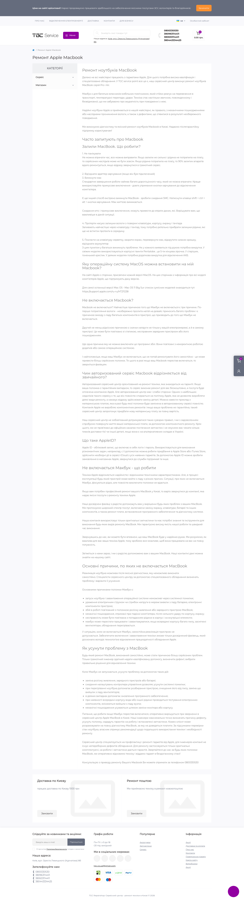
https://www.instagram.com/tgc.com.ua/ (112, 858)
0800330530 (171, 30)
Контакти (109, 21)
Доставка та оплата (195, 846)
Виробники (192, 863)
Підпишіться (76, 842)
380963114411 (171, 33)
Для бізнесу (126, 21)
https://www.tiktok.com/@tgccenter (120, 858)
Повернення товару (196, 856)
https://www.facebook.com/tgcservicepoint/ (97, 858)
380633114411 (171, 37)
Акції (188, 842)
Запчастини (146, 846)
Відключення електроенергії (66, 21)
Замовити (47, 813)
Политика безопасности (56, 849)
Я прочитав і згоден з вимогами (60, 849)
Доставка (93, 21)
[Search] (97, 33)
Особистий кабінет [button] (199, 21)
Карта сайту (192, 860)
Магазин (41, 85)
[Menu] (71, 35)
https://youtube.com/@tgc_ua (128, 858)
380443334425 (172, 40)
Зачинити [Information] (204, 8)
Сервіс (40, 77)
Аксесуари (145, 842)
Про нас (39, 21)
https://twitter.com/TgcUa (105, 858)
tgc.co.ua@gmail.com (105, 866)
